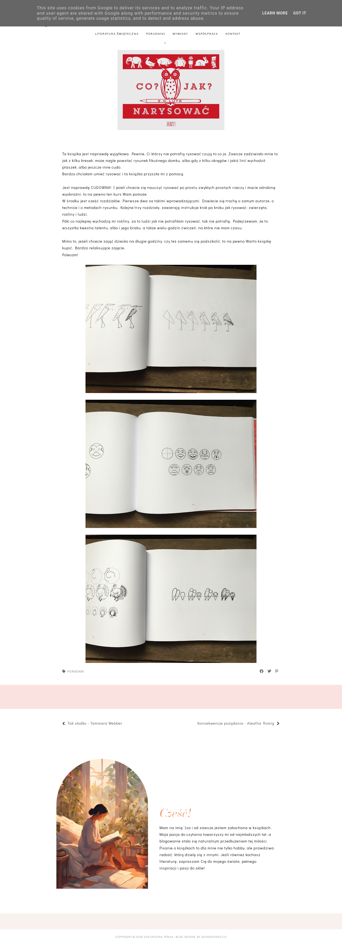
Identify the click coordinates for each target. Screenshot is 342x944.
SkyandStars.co (214, 937)
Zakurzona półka (158, 937)
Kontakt (233, 34)
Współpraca (207, 34)
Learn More (275, 13)
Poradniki (155, 34)
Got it (299, 13)
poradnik (75, 671)
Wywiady (180, 34)
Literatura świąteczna (117, 34)
